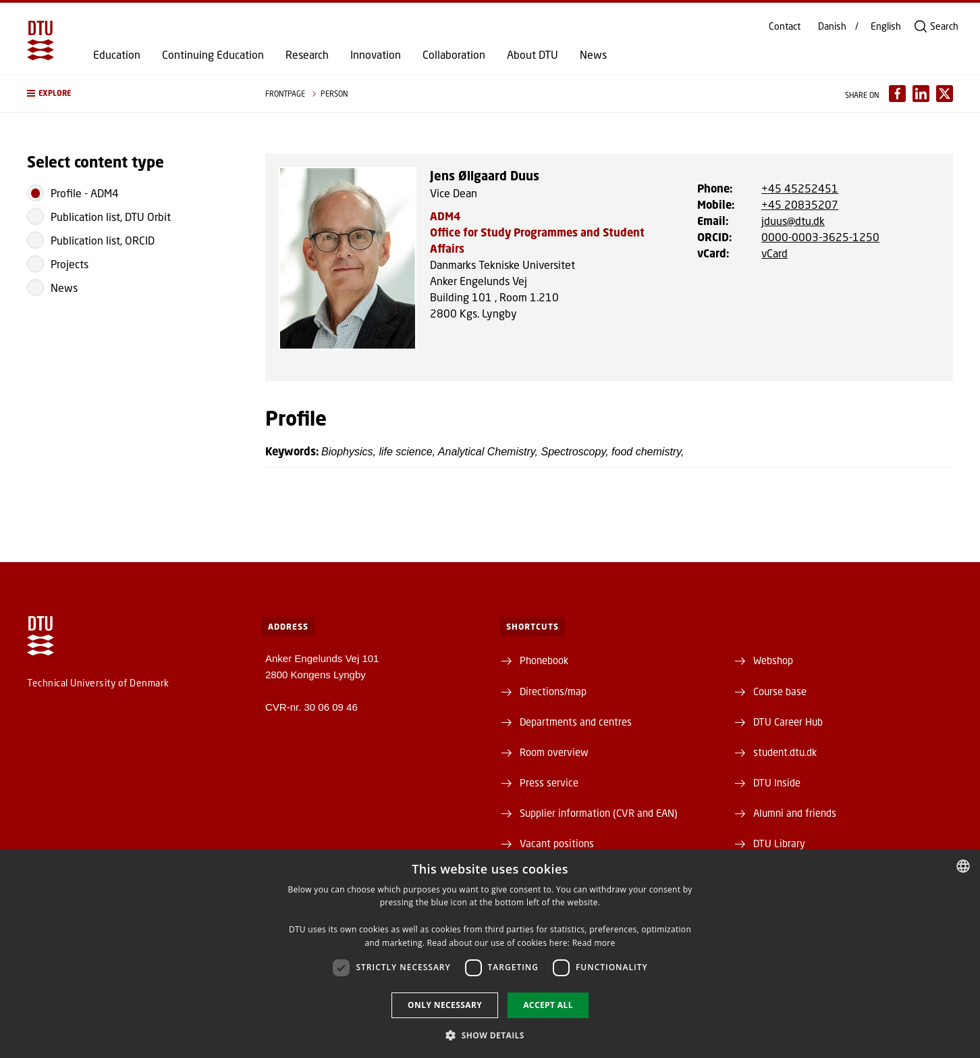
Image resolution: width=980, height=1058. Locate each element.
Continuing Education (213, 54)
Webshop (773, 660)
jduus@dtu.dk (793, 220)
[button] (132, 93)
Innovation (375, 54)
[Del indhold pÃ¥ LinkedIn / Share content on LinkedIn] (921, 93)
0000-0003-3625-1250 (820, 236)
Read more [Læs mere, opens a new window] (594, 943)
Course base (780, 691)
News (593, 54)
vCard (774, 253)
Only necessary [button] (445, 1005)
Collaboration (454, 54)
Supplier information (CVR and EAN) (599, 813)
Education (116, 54)
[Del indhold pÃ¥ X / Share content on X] (944, 93)
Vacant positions (557, 843)
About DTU (532, 54)
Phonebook (544, 660)
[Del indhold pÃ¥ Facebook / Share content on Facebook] (897, 93)
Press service (549, 782)
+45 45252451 (799, 188)
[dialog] (490, 953)
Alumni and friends (794, 813)
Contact (784, 26)
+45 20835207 (799, 204)
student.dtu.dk (785, 752)
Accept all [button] (548, 1005)
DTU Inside (776, 782)
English (886, 26)
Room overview (554, 752)
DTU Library (779, 843)
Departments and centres (576, 721)
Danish (832, 26)
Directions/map (553, 691)
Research (307, 54)
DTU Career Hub (788, 721)
